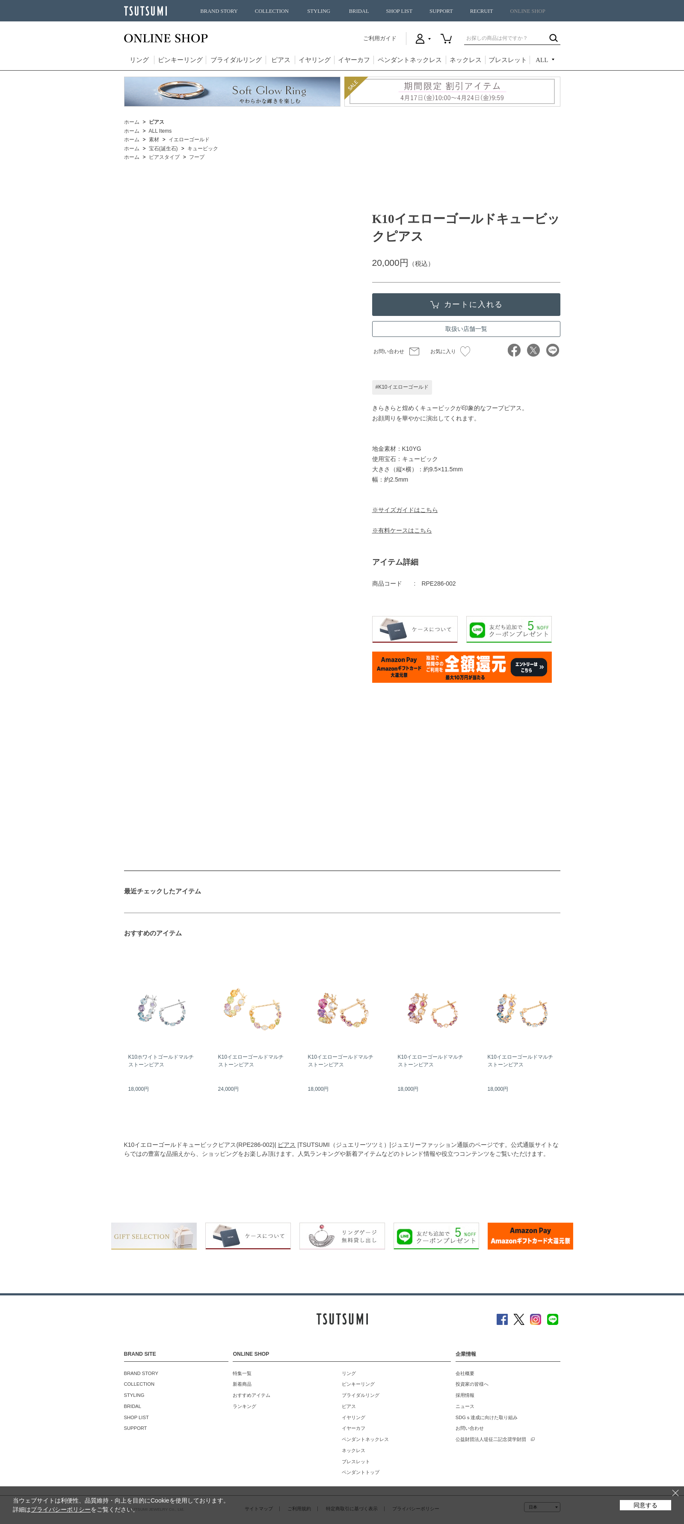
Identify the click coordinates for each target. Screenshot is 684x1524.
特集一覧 (242, 1373)
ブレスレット (508, 60)
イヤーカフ (354, 60)
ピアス (280, 60)
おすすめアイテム (251, 1395)
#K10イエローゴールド (402, 387)
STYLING (318, 11)
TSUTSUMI (145, 11)
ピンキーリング (180, 60)
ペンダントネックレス (410, 60)
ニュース (465, 1406)
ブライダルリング (236, 60)
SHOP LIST (399, 11)
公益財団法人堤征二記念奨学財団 (491, 1439)
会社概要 (465, 1373)
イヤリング (315, 60)
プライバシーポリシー (61, 1509)
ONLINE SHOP (527, 11)
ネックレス (466, 60)
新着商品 (242, 1384)
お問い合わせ (388, 351)
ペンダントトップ (360, 1472)
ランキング (244, 1406)
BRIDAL (359, 11)
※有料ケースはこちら (402, 530)
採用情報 (465, 1395)
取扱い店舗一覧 (466, 328)
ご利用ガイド (380, 38)
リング (139, 60)
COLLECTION (272, 11)
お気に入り (450, 351)
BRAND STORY (219, 11)
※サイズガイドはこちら (405, 509)
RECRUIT (481, 11)
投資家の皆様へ (472, 1384)
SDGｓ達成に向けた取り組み (487, 1417)
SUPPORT (441, 11)
